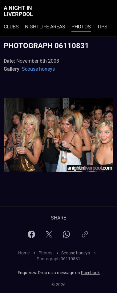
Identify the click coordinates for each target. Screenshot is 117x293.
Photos (81, 27)
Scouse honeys (38, 69)
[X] (49, 236)
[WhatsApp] (66, 236)
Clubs (11, 27)
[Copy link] (85, 237)
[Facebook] (31, 236)
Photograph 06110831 (58, 258)
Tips (102, 27)
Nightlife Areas (45, 27)
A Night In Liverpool (18, 11)
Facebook (90, 272)
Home (24, 252)
